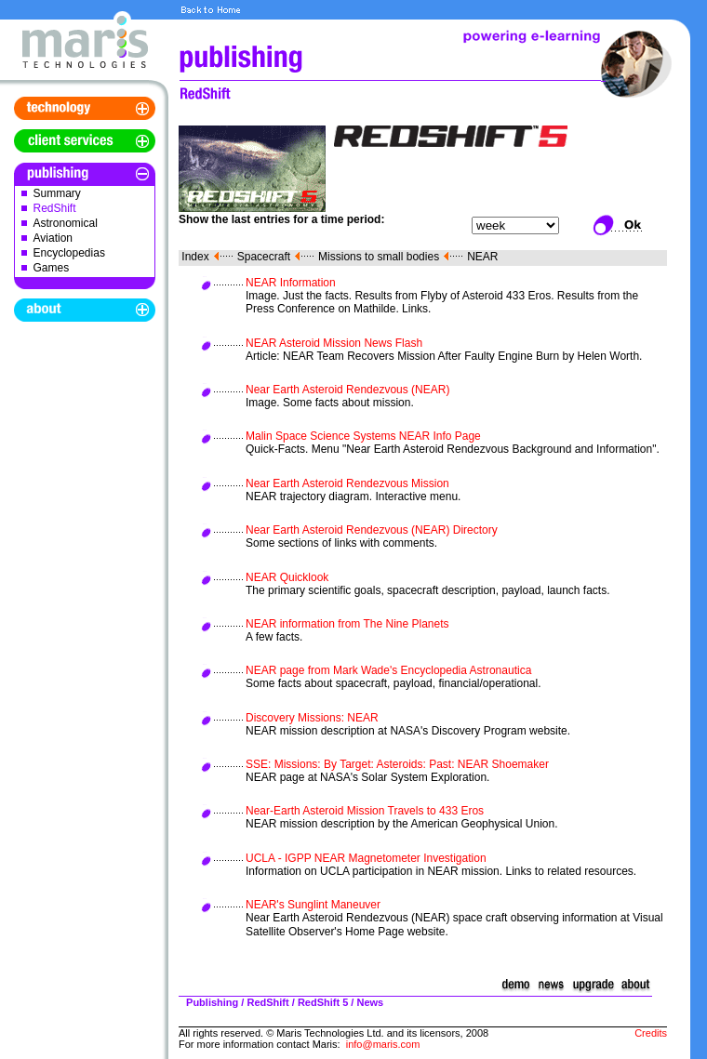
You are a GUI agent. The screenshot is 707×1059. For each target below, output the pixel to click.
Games (51, 267)
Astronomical (65, 223)
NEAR (482, 256)
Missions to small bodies (378, 256)
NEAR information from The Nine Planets (347, 623)
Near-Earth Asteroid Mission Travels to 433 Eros (365, 810)
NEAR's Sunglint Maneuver (313, 904)
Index (194, 256)
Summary (57, 193)
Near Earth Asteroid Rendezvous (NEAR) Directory (372, 529)
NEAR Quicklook (287, 577)
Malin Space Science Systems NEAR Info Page (363, 436)
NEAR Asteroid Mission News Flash (334, 343)
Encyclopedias (69, 252)
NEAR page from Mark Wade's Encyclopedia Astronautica (388, 670)
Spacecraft (263, 256)
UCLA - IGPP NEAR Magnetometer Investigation (366, 858)
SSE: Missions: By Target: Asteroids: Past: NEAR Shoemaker (397, 764)
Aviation (53, 238)
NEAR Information (291, 282)
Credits (650, 1033)
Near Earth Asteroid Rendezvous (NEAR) (347, 389)
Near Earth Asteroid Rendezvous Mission (347, 483)
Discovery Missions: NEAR (312, 717)
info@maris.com (383, 1044)
